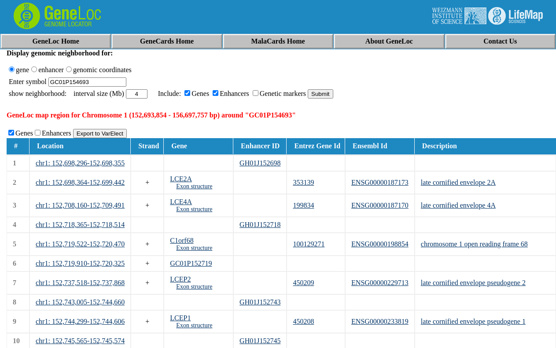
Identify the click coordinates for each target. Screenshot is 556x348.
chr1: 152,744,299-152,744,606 (80, 321)
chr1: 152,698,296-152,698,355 (80, 163)
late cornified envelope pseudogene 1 (473, 321)
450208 (303, 321)
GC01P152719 (191, 263)
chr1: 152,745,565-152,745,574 (80, 340)
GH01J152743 (259, 302)
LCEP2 (180, 279)
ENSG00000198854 (380, 244)
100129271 (308, 244)
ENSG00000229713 (380, 282)
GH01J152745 (259, 340)
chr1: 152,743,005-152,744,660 (80, 302)
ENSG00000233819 (380, 321)
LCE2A (181, 179)
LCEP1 (180, 318)
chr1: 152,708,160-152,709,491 (80, 205)
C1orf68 (181, 240)
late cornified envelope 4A (458, 205)
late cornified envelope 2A (458, 182)
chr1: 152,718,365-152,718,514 (80, 224)
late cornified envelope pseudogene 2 (473, 282)
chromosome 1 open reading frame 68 (474, 244)
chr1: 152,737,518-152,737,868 (80, 282)
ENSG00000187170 (380, 205)
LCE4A (181, 201)
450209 (303, 282)
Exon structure (194, 186)
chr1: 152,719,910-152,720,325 (80, 263)
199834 (303, 205)
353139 (303, 182)
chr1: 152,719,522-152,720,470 (80, 244)
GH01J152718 (259, 224)
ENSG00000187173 (380, 182)
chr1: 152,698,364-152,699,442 (80, 182)
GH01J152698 (259, 163)
